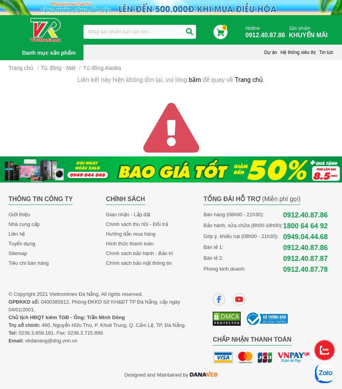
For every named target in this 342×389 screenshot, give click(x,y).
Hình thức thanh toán (129, 244)
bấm (195, 79)
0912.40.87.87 (305, 258)
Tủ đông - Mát (58, 68)
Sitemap (18, 253)
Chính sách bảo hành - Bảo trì (139, 253)
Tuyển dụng (22, 244)
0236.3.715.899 (85, 333)
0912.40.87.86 (305, 215)
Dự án (270, 52)
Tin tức (326, 52)
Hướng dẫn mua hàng (130, 234)
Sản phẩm (310, 32)
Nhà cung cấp (24, 224)
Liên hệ (17, 234)
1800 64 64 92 (305, 226)
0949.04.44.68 (305, 237)
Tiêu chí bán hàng (29, 263)
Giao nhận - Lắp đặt (128, 214)
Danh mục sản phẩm (49, 53)
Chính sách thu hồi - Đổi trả (137, 224)
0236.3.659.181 (36, 333)
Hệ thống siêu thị (298, 52)
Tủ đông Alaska (102, 68)
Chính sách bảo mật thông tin (139, 263)
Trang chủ (21, 68)
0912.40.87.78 (305, 269)
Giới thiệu (19, 214)
